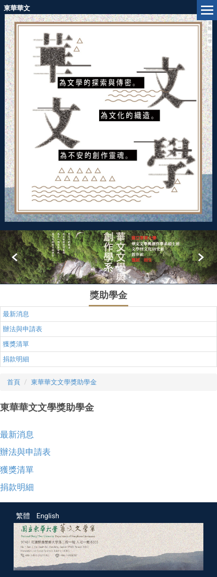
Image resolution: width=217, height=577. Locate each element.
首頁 (13, 382)
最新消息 (16, 314)
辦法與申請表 (22, 329)
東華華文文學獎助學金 (64, 382)
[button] (15, 257)
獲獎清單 (16, 344)
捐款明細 (16, 359)
